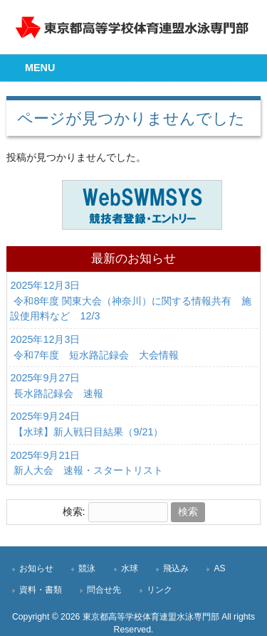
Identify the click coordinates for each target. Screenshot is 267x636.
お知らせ (36, 568)
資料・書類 (40, 590)
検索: (74, 511)
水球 (129, 568)
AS (219, 568)
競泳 (86, 568)
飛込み (176, 568)
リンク (159, 590)
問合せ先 (104, 590)
